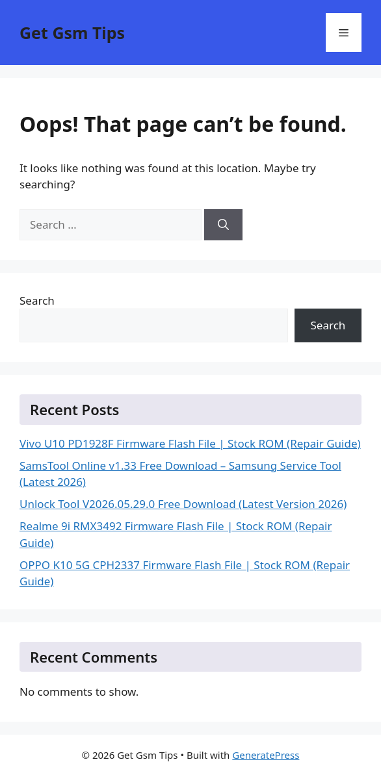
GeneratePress (265, 754)
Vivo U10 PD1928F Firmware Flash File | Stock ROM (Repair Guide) (190, 443)
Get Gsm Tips (72, 32)
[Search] (223, 224)
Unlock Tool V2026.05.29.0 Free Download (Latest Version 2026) (183, 503)
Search (37, 300)
